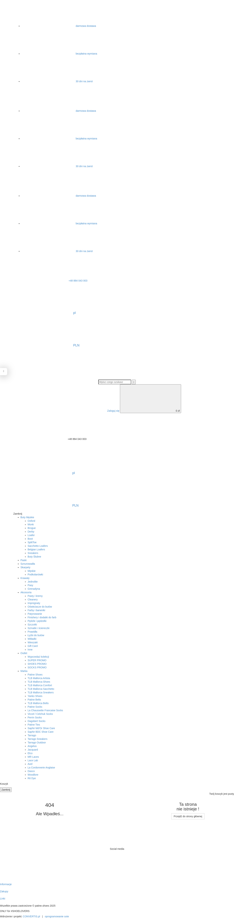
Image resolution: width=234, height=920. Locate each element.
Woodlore (33, 774)
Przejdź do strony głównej (188, 816)
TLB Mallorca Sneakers (41, 692)
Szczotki (32, 624)
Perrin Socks (35, 717)
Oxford (31, 520)
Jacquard (33, 749)
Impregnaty (34, 603)
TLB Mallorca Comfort (40, 685)
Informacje (6, 884)
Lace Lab (33, 760)
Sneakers (33, 553)
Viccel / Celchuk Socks (40, 713)
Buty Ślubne (34, 556)
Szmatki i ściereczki (39, 628)
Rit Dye (32, 778)
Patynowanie (35, 613)
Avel (30, 764)
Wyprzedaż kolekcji (38, 656)
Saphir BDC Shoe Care (41, 731)
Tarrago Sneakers (38, 739)
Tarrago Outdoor (37, 742)
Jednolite (33, 581)
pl (47, 301)
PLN (49, 333)
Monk (31, 524)
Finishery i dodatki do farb (42, 617)
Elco (30, 753)
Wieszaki (33, 642)
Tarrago (32, 735)
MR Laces (33, 756)
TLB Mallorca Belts (38, 703)
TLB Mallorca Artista (39, 678)
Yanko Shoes (35, 696)
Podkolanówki (35, 574)
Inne (30, 649)
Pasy (30, 585)
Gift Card (33, 646)
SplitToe (32, 542)
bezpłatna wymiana (59, 53)
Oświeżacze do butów (40, 606)
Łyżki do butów (36, 635)
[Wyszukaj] (134, 382)
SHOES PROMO (37, 663)
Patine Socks (35, 706)
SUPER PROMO (37, 660)
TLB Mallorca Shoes (39, 681)
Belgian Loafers (36, 549)
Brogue (32, 528)
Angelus (32, 746)
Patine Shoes (35, 674)
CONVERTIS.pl (31, 916)
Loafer (31, 535)
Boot (30, 538)
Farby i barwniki (36, 610)
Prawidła (32, 631)
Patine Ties (34, 724)
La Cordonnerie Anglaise (41, 767)
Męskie (32, 570)
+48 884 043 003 (50, 280)
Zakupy (4, 891)
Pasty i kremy (35, 596)
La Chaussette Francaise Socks (45, 710)
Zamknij (5, 789)
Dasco (31, 771)
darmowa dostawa (58, 25)
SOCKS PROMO (37, 667)
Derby (31, 531)
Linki (2, 898)
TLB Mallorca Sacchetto (41, 688)
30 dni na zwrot (57, 81)
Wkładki (32, 638)
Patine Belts (34, 699)
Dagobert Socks (37, 721)
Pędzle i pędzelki (37, 621)
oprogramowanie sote (57, 916)
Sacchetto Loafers (38, 545)
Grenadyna (34, 588)
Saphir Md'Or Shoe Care (41, 728)
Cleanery (33, 599)
